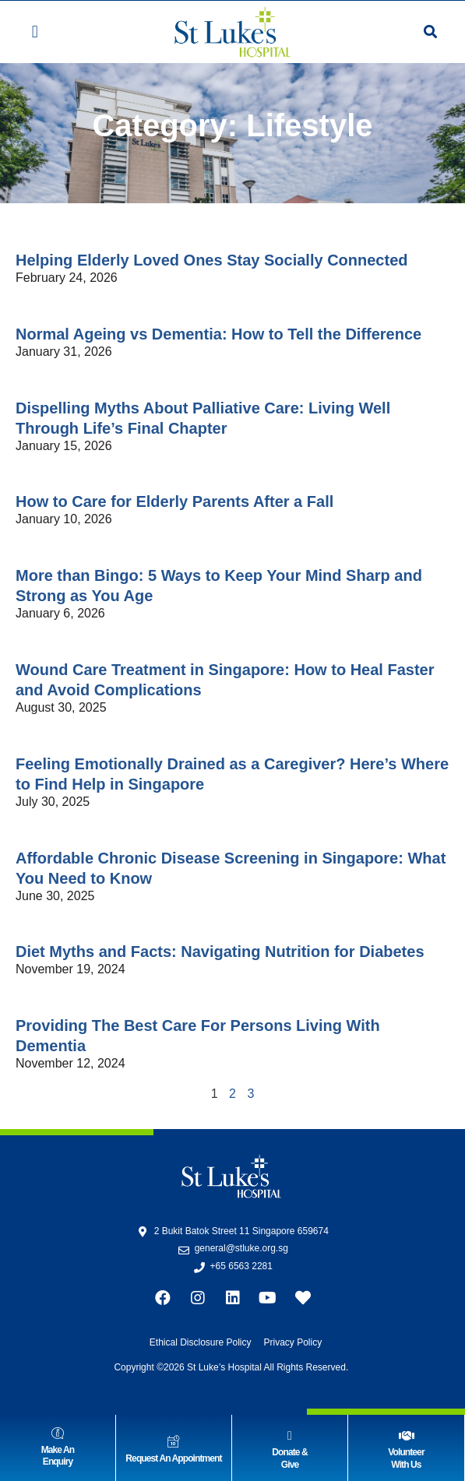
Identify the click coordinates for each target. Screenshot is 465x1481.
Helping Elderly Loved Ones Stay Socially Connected (211, 260)
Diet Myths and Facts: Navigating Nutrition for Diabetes (220, 951)
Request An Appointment (173, 1458)
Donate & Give (289, 1458)
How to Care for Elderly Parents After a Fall (174, 501)
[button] (34, 32)
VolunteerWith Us (406, 1458)
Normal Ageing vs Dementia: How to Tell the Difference (218, 334)
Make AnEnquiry (58, 1456)
